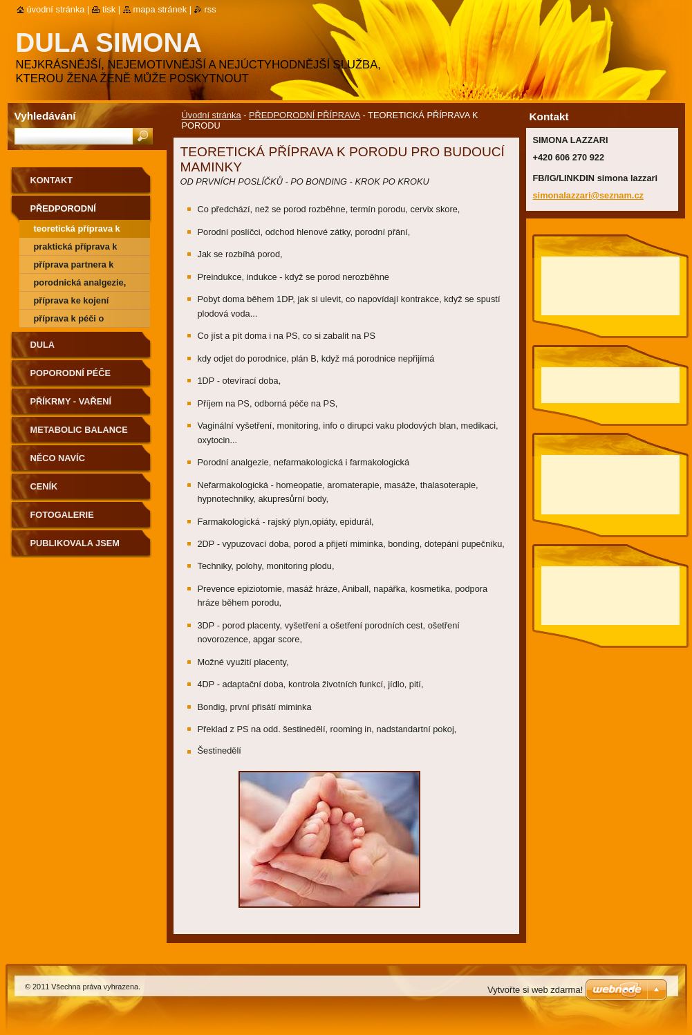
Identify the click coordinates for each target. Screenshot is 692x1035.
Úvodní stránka (211, 115)
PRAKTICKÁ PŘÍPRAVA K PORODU (76, 248)
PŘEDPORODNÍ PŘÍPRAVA (304, 115)
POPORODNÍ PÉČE (70, 373)
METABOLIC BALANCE (79, 430)
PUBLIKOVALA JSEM (75, 543)
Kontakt (51, 180)
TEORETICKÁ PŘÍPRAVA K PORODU (77, 230)
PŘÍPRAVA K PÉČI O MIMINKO (69, 320)
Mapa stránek (160, 9)
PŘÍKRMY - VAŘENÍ (71, 401)
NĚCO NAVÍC (57, 458)
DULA (42, 344)
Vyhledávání (45, 116)
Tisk (108, 9)
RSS (210, 9)
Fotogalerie (62, 515)
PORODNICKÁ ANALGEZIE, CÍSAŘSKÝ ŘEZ (80, 284)
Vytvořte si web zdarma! (535, 990)
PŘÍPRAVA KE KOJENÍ (71, 300)
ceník (44, 486)
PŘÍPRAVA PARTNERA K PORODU (74, 266)
